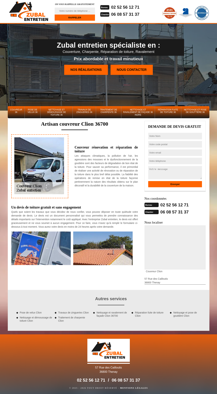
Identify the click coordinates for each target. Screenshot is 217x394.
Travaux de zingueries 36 (84, 111)
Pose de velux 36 (32, 111)
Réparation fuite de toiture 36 (168, 111)
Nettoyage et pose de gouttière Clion (185, 314)
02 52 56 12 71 (125, 7)
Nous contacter (132, 70)
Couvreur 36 (16, 111)
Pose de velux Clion (31, 312)
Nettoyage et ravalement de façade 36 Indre (138, 112)
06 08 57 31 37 (125, 14)
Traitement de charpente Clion (71, 319)
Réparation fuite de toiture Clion (149, 314)
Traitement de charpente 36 (108, 111)
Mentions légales (134, 388)
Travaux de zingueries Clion (73, 312)
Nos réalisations (86, 70)
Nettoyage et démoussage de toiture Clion (36, 319)
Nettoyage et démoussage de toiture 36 (56, 112)
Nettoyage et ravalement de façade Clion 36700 (112, 314)
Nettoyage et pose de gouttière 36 (195, 111)
